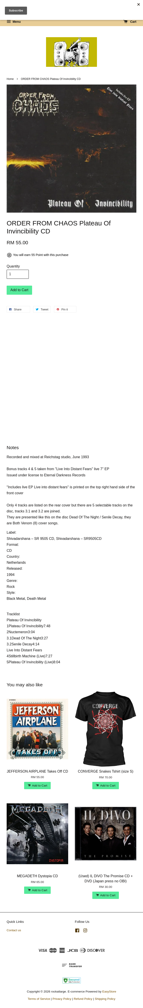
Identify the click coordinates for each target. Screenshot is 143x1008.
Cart (129, 21)
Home (10, 79)
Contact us (14, 930)
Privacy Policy (61, 998)
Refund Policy (83, 998)
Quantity (13, 266)
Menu (14, 21)
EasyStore (109, 991)
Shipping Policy (105, 998)
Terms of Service (39, 998)
